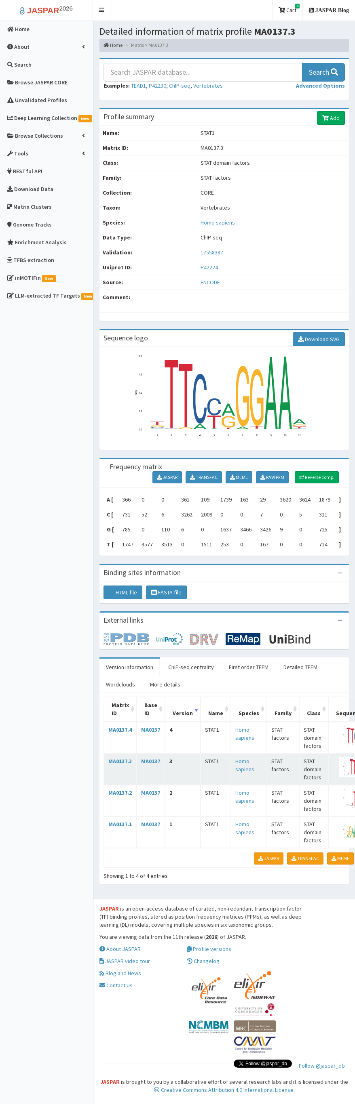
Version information (129, 667)
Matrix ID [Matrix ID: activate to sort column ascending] (120, 709)
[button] (101, 10)
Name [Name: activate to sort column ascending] (215, 713)
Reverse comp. (316, 477)
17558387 (212, 252)
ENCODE (210, 282)
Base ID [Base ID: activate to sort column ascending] (150, 709)
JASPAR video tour (124, 961)
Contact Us (116, 985)
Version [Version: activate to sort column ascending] (183, 713)
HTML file (123, 592)
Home (113, 45)
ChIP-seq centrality (191, 667)
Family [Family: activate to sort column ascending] (283, 713)
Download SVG (319, 339)
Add (331, 118)
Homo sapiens (218, 222)
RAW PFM (272, 477)
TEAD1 (138, 85)
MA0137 (150, 729)
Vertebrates (208, 85)
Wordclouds (120, 684)
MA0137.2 (120, 792)
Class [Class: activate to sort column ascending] (314, 713)
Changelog (203, 961)
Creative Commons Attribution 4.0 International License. (224, 1090)
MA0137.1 (120, 824)
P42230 (157, 85)
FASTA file (166, 592)
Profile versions (209, 949)
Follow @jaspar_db (322, 1065)
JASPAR (167, 477)
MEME (239, 477)
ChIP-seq (179, 85)
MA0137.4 (120, 729)
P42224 (210, 267)
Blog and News (120, 973)
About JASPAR (120, 949)
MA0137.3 (120, 761)
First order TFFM (248, 667)
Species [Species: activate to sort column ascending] (249, 713)
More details (165, 684)
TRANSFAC (204, 477)
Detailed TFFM (300, 667)
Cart (289, 9)
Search (323, 72)
